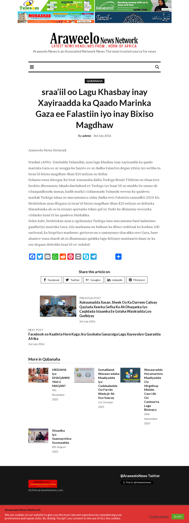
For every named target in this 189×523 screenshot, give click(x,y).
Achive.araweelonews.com (45, 490)
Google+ (93, 280)
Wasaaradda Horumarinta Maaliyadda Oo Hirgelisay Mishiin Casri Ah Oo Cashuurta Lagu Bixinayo (153, 389)
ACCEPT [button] (178, 516)
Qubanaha (95, 81)
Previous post (90, 298)
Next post (36, 329)
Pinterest (137, 280)
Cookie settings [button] (159, 516)
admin (84, 135)
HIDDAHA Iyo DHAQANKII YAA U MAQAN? (61, 377)
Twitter (73, 280)
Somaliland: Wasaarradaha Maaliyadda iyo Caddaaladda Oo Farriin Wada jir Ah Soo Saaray (108, 383)
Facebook (51, 280)
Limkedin (114, 280)
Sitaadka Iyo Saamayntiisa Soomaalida (61, 436)
